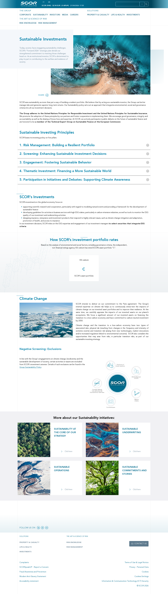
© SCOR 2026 (143, 586)
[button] (142, 4)
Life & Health (94, 14)
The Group (23, 10)
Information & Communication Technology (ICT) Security (125, 581)
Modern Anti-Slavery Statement (32, 576)
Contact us (140, 544)
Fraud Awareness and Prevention (32, 572)
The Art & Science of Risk (126, 10)
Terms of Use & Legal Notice (137, 563)
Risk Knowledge (122, 14)
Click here (68, 452)
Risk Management (137, 14)
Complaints (24, 563)
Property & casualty (27, 542)
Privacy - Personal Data (139, 567)
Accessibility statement (29, 581)
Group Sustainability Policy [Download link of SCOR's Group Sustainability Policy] (30, 367)
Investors (47, 14)
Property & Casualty (78, 14)
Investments (106, 14)
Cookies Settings (142, 576)
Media (55, 14)
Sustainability (36, 14)
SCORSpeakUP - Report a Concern (34, 567)
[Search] (146, 4)
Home (21, 22)
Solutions (74, 10)
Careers (63, 14)
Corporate (23, 14)
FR (43, 2)
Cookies (145, 572)
